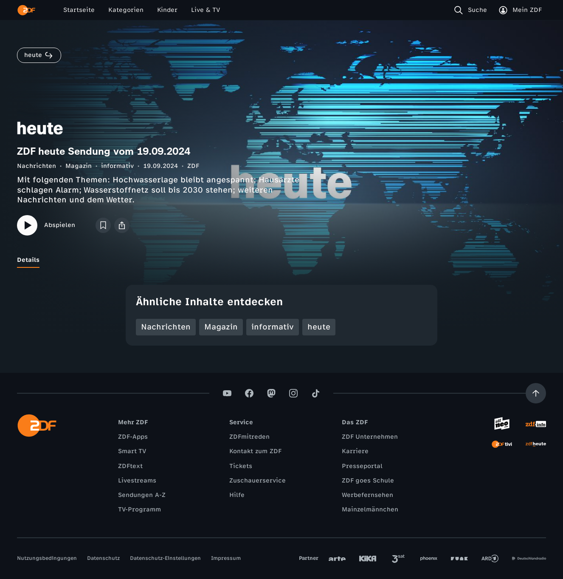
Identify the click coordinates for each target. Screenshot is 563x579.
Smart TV (132, 451)
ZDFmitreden (249, 436)
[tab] (28, 260)
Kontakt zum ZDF (255, 451)
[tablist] (281, 260)
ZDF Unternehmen (370, 436)
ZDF (193, 166)
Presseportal (362, 466)
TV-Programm (139, 509)
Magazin (78, 166)
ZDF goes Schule (368, 480)
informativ (117, 166)
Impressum (226, 558)
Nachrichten (36, 166)
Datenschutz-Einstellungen (165, 558)
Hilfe (237, 495)
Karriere (355, 451)
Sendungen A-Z (142, 495)
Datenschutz (103, 558)
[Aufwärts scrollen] (536, 393)
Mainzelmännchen (370, 509)
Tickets (240, 466)
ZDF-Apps (133, 436)
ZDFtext (130, 466)
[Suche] (472, 10)
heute (318, 327)
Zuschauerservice (257, 480)
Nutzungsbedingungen (47, 558)
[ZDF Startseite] (26, 10)
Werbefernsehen (367, 495)
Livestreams (137, 480)
